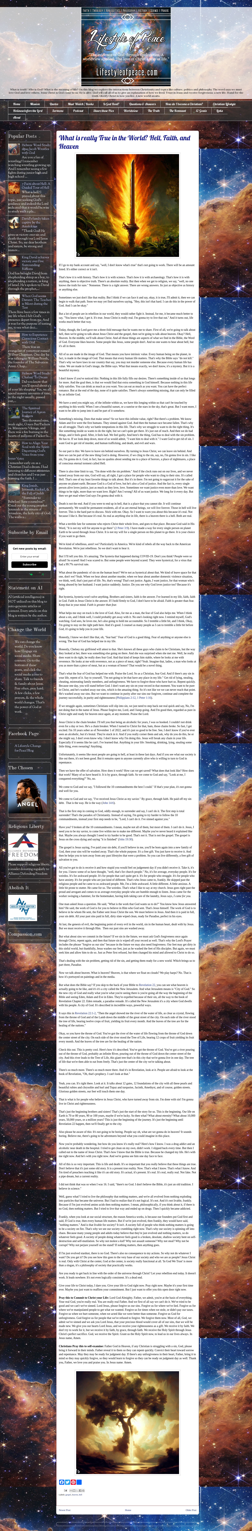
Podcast (78, 111)
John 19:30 (125, 839)
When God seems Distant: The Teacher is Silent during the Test (36, 302)
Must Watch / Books (80, 104)
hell (80, 1494)
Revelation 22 (147, 985)
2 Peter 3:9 (121, 528)
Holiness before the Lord (27, 111)
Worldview (130, 111)
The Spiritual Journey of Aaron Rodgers (33, 412)
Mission (35, 104)
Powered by (29, 574)
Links (219, 111)
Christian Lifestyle (224, 104)
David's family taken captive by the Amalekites (35, 223)
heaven (75, 1494)
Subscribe (29, 564)
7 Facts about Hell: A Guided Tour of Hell (36, 186)
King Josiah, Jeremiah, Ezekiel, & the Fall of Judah (36, 490)
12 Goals (201, 111)
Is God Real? (111, 104)
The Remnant (177, 111)
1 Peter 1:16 (144, 697)
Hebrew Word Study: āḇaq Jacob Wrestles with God (36, 149)
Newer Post (64, 1510)
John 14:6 (108, 803)
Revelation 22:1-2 (85, 1013)
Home (16, 104)
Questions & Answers (142, 104)
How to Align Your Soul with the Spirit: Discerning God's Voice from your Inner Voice (29, 451)
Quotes (54, 104)
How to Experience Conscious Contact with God (35, 339)
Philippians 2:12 (126, 697)
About (17, 117)
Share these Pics (103, 111)
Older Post (191, 1510)
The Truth (154, 111)
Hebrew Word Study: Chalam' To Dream (36, 375)
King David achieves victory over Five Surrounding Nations (35, 263)
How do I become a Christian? (184, 104)
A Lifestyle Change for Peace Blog (28, 748)
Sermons (57, 111)
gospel (68, 1494)
